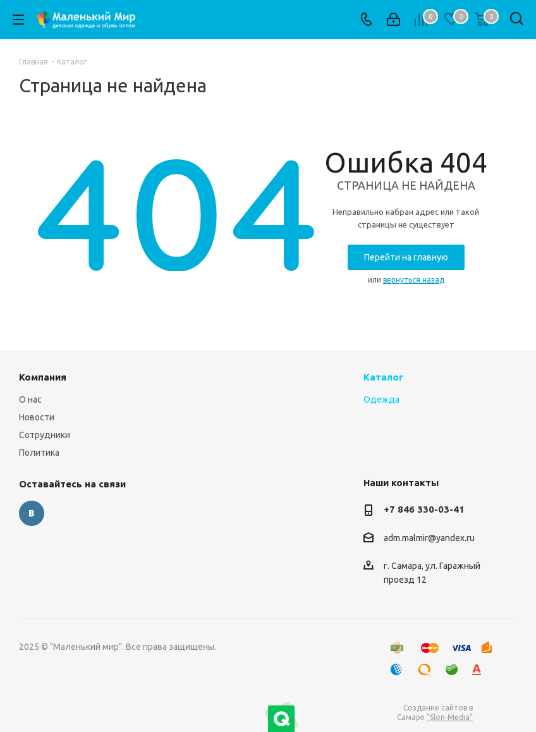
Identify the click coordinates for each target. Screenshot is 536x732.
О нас (30, 399)
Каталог (383, 377)
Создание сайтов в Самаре (435, 712)
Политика (39, 453)
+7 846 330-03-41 (424, 509)
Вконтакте (31, 513)
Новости (36, 417)
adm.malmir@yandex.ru (429, 538)
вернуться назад (413, 280)
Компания (42, 377)
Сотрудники (44, 435)
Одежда (381, 399)
